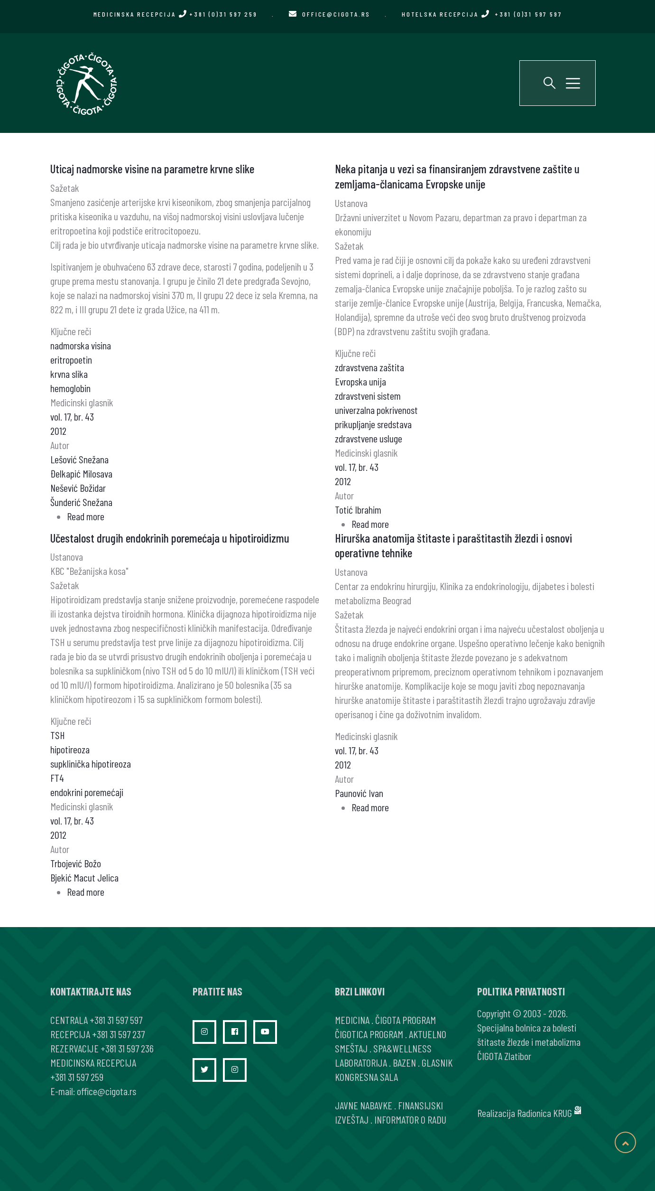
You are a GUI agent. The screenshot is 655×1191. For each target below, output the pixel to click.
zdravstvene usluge (368, 438)
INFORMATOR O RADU (410, 1119)
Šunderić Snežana (81, 502)
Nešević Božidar (78, 487)
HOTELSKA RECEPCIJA (482, 14)
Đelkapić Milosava (81, 473)
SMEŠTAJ (351, 1048)
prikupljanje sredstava (373, 424)
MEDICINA (352, 1019)
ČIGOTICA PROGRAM (369, 1034)
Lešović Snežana (79, 459)
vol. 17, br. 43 (72, 416)
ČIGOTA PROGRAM (405, 1019)
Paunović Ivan (359, 793)
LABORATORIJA (361, 1062)
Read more (85, 516)
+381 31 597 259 (76, 1076)
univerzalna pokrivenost (376, 409)
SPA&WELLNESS (402, 1048)
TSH (57, 735)
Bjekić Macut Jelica (84, 877)
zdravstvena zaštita (369, 367)
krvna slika (69, 373)
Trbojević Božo (75, 863)
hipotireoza (70, 749)
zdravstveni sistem (368, 395)
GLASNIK (437, 1062)
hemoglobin (70, 388)
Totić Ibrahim (358, 509)
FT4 (57, 777)
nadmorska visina (80, 345)
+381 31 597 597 (116, 1019)
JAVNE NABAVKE (363, 1105)
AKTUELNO (427, 1034)
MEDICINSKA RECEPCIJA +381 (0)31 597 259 (175, 14)
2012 (58, 430)
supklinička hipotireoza (90, 763)
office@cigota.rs (336, 14)
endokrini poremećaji (86, 792)
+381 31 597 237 (118, 1034)
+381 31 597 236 (127, 1048)
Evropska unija (360, 381)
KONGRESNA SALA (366, 1076)
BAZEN (404, 1062)
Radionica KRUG (544, 1113)
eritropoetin (71, 359)
